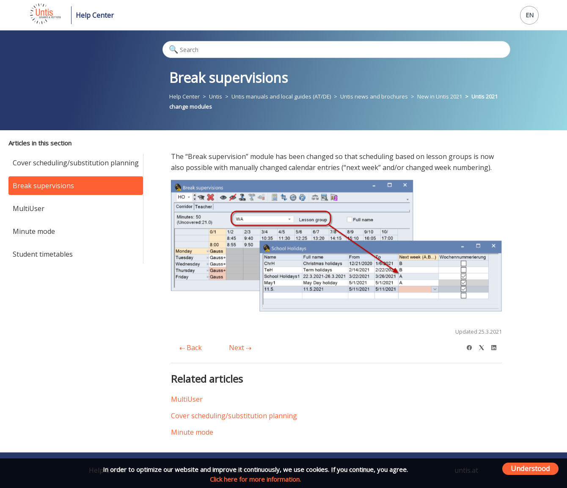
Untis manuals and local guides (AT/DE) (281, 96)
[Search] (336, 49)
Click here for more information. (255, 479)
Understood (530, 468)
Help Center (95, 15)
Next (240, 347)
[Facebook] (472, 346)
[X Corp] (484, 346)
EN (530, 15)
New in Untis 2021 (439, 96)
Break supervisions (43, 185)
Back (190, 347)
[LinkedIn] (496, 346)
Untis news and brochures (374, 96)
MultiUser (28, 208)
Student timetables (43, 254)
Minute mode (34, 231)
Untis (215, 96)
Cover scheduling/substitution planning (76, 162)
